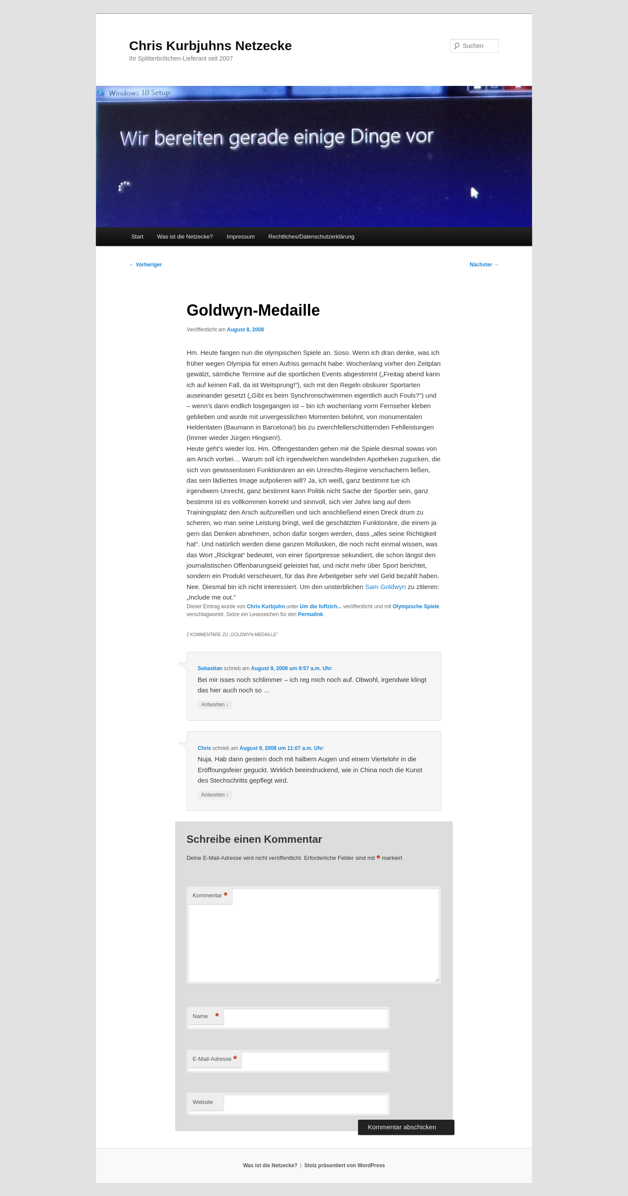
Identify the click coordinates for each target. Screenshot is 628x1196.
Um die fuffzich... (320, 606)
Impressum (241, 236)
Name (206, 1016)
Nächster (484, 265)
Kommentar (210, 895)
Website (203, 1102)
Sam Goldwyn (385, 586)
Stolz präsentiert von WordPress (344, 1165)
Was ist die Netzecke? (185, 236)
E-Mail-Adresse (215, 1059)
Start (137, 236)
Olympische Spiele (415, 606)
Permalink (310, 614)
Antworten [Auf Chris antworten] (215, 795)
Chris (204, 748)
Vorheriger (145, 265)
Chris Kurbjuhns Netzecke (210, 45)
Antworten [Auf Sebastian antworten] (215, 705)
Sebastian (210, 668)
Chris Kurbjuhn (266, 606)
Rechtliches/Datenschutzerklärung (312, 236)
